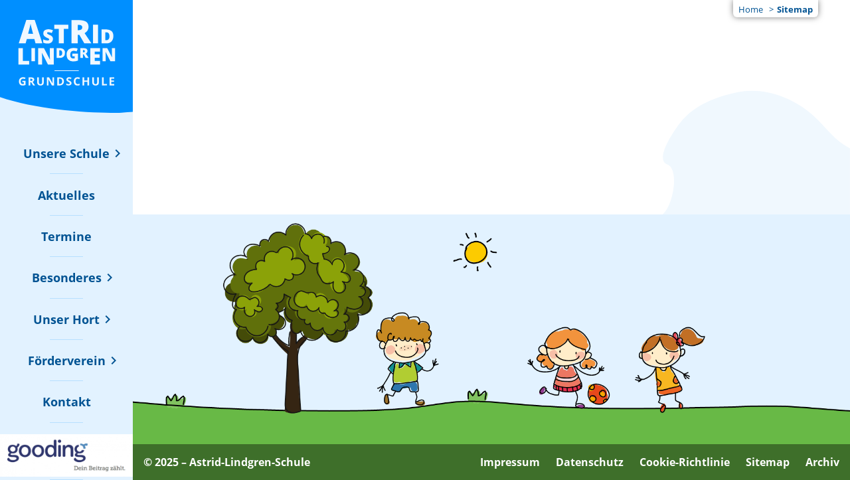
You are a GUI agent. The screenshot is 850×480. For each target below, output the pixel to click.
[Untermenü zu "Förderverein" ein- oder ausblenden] (67, 360)
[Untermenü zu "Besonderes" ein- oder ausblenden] (67, 277)
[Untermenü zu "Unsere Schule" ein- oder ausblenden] (66, 153)
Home (750, 9)
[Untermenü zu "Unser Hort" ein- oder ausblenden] (66, 319)
